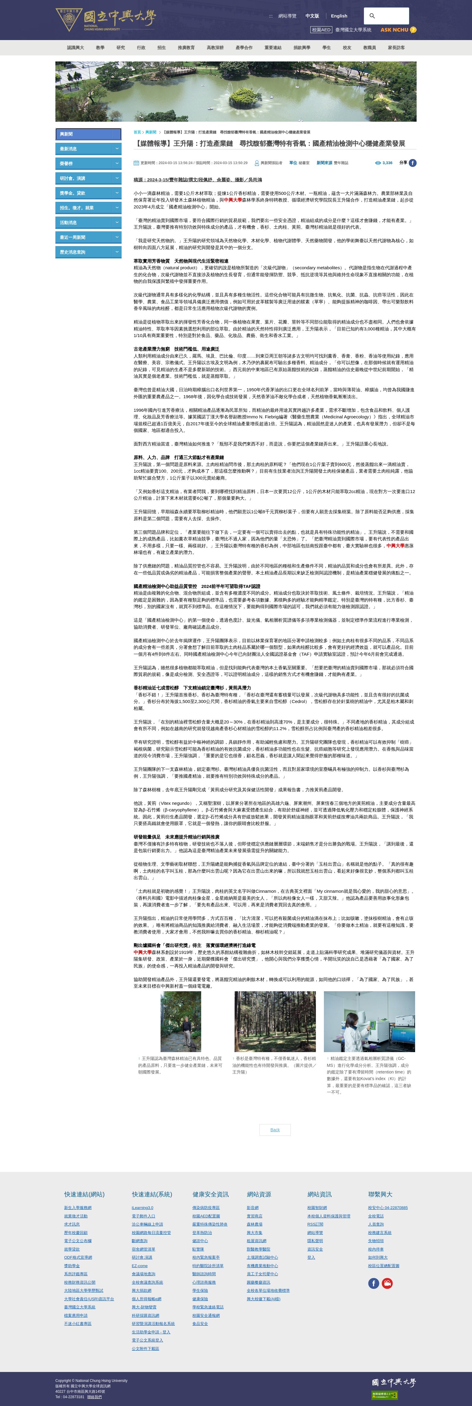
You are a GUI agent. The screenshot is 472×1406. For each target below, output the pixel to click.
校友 (347, 47)
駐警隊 (198, 1249)
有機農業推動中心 (262, 1266)
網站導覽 (287, 15)
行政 (141, 47)
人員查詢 (376, 1224)
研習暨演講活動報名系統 (153, 1323)
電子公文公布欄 (78, 1241)
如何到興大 (378, 1257)
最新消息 (68, 148)
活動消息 (68, 222)
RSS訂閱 (315, 1224)
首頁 (137, 132)
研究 (120, 47)
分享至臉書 (413, 163)
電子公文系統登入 (147, 1340)
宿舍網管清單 (143, 1249)
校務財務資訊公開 (79, 1282)
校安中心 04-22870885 (388, 1207)
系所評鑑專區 (76, 1274)
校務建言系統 (380, 1232)
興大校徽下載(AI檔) (264, 1299)
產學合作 (244, 47)
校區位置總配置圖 (383, 1266)
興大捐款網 (141, 1290)
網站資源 (259, 1194)
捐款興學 (301, 47)
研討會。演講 (72, 178)
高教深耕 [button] (215, 47)
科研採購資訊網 (145, 1315)
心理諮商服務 (204, 1282)
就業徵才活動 (76, 1216)
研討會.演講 (142, 1257)
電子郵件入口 (143, 1216)
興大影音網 (387, 1283)
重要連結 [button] (273, 47)
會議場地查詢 (143, 1274)
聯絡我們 (94, 1397)
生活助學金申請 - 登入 (151, 1332)
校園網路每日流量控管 (151, 1232)
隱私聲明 (315, 1241)
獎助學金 (72, 1266)
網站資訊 (320, 1194)
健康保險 (200, 1299)
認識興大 (75, 47)
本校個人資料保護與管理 (328, 1216)
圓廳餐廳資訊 (258, 1282)
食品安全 (200, 1323)
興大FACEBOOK (373, 1283)
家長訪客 (396, 47)
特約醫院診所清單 (208, 1266)
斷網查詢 (140, 1241)
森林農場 (254, 1224)
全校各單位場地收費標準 (268, 1290)
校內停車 (376, 1249)
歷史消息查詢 (72, 252)
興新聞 (66, 134)
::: (271, 15)
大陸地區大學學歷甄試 (83, 1290)
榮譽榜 (66, 163)
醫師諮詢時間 (204, 1274)
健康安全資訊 (211, 1194)
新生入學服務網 (78, 1207)
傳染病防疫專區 (206, 1207)
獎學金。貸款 (72, 193)
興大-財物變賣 (144, 1307)
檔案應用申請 (76, 1315)
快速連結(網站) (84, 1194)
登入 (311, 1257)
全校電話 (376, 1216)
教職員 (369, 47)
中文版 (312, 15)
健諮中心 (200, 1241)
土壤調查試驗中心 (262, 1257)
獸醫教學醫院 (258, 1249)
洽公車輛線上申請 (147, 1224)
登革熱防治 (202, 1232)
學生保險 (200, 1290)
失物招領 (376, 1241)
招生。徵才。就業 (77, 207)
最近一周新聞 (72, 237)
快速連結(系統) (152, 1194)
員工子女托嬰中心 (262, 1274)
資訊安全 (315, 1249)
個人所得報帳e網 (146, 1299)
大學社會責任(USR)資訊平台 (89, 1299)
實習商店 (254, 1216)
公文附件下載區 (145, 1348)
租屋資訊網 (256, 1241)
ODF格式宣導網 (78, 1257)
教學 (100, 47)
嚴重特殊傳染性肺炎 (210, 1224)
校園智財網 (317, 1207)
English (339, 15)
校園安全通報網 (206, 1315)
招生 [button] (161, 47)
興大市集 (254, 1232)
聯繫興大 (380, 1194)
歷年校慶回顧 (76, 1232)
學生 (326, 47)
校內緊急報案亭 (206, 1257)
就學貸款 (72, 1249)
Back (275, 1129)
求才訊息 (72, 1224)
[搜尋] (385, 16)
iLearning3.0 (143, 1207)
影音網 (253, 1207)
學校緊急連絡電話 (208, 1307)
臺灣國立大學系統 (79, 1307)
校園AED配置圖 (206, 1216)
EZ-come (140, 1266)
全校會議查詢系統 (147, 1282)
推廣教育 (186, 47)
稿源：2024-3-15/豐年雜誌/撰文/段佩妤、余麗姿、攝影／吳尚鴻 (198, 179)
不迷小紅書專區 (78, 1323)
